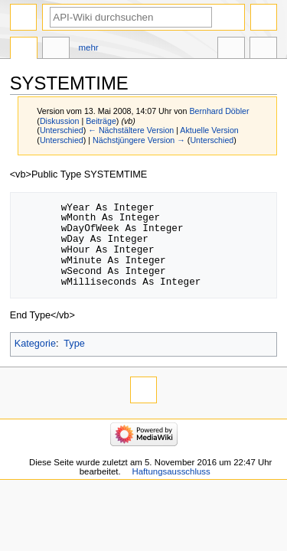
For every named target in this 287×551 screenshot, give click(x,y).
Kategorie (35, 343)
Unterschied (61, 130)
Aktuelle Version (209, 130)
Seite (24, 49)
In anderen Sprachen (231, 49)
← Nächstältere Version (131, 130)
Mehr (89, 47)
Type (74, 343)
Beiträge (101, 121)
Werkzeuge (263, 49)
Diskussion (60, 121)
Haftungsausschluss (171, 471)
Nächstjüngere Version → (139, 140)
